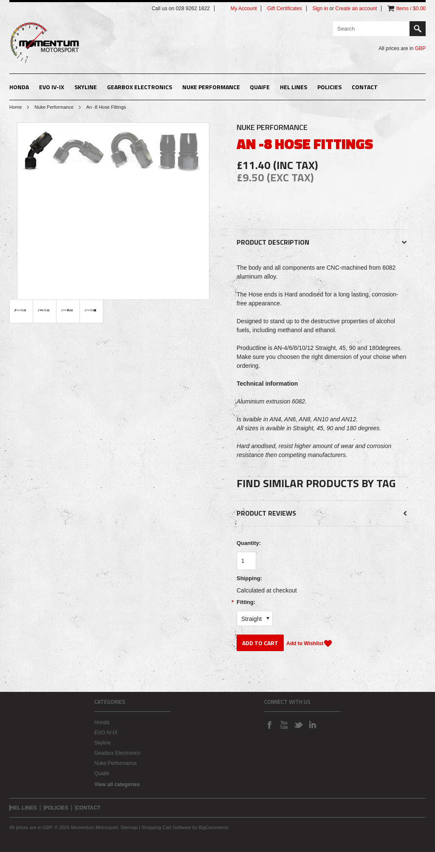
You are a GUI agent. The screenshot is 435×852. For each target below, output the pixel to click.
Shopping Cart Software (166, 827)
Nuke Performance (211, 86)
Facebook (269, 724)
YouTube (284, 724)
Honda (19, 86)
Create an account (356, 8)
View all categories (117, 784)
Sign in (320, 8)
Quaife (260, 86)
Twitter (298, 724)
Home (15, 107)
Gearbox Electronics (139, 86)
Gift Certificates (284, 8)
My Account (243, 8)
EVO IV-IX (51, 86)
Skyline (85, 86)
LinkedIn (313, 724)
